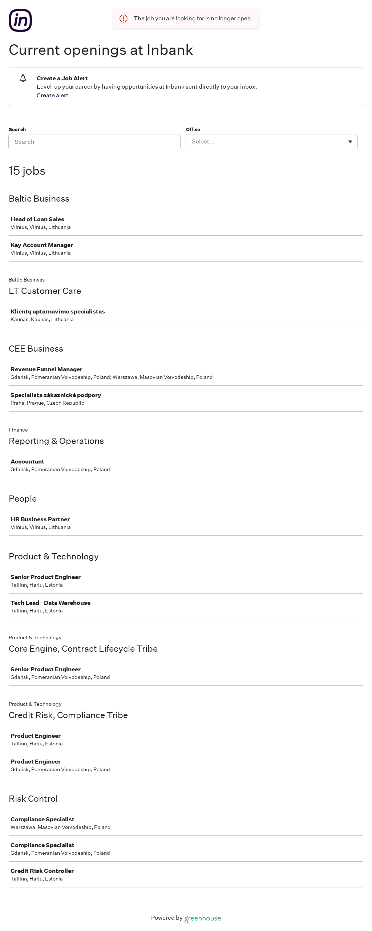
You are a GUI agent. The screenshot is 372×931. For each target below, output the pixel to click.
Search (17, 129)
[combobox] (192, 142)
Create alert (52, 95)
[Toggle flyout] (350, 141)
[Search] (94, 141)
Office (193, 129)
